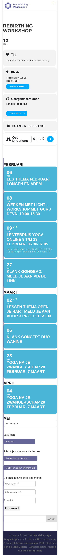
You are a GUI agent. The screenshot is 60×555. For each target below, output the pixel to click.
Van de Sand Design (15, 546)
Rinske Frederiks (16, 103)
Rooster (19, 441)
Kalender (19, 126)
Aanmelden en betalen (20, 458)
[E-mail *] (20, 500)
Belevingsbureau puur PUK (28, 543)
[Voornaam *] (20, 483)
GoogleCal (37, 126)
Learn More (16, 113)
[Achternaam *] (20, 492)
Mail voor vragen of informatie (20, 467)
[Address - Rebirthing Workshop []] (31, 139)
